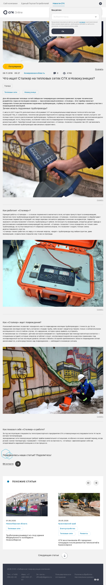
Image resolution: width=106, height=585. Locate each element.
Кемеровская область (34, 73)
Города (7, 86)
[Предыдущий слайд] (88, 483)
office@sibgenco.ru (44, 577)
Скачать (99, 69)
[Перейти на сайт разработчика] (96, 579)
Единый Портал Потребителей (35, 3)
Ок (63, 31)
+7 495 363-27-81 (26, 577)
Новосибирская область (16, 524)
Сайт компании (10, 3)
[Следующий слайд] (96, 483)
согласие (82, 22)
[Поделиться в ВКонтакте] (12, 464)
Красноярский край (67, 524)
